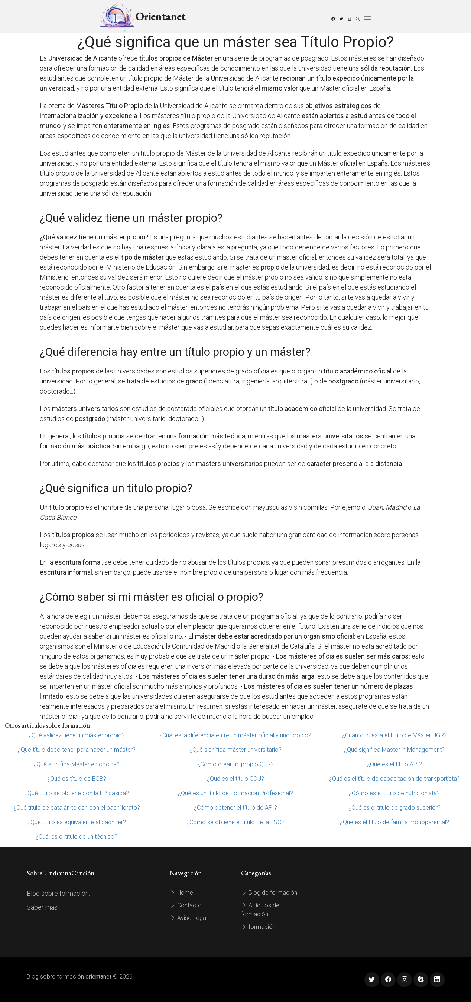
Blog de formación (269, 892)
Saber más (42, 907)
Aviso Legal (188, 917)
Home (181, 892)
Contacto (186, 905)
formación (258, 926)
